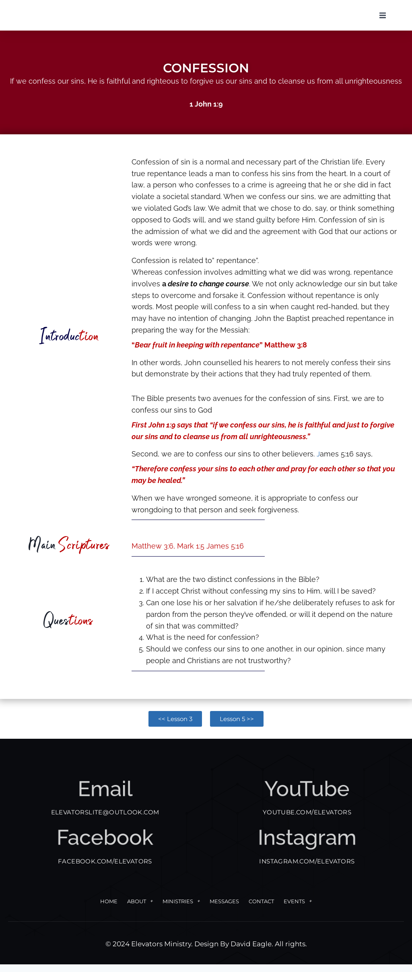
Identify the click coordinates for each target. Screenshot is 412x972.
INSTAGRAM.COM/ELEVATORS (306, 869)
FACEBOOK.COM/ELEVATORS (105, 869)
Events (298, 909)
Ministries (181, 909)
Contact (261, 909)
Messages (224, 909)
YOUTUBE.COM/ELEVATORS (307, 820)
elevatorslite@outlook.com (105, 820)
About (140, 909)
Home (108, 909)
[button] (382, 19)
